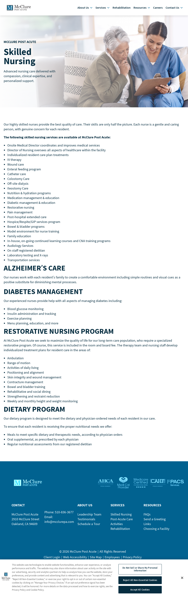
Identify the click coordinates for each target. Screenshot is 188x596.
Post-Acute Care (122, 522)
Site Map (96, 560)
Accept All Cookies (140, 591)
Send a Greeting (155, 522)
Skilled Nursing (121, 517)
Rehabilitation (120, 531)
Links (147, 527)
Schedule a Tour (88, 527)
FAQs (147, 517)
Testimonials (86, 522)
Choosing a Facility (156, 531)
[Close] (182, 579)
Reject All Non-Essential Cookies (140, 581)
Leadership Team (89, 517)
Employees (112, 560)
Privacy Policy (132, 560)
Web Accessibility (75, 560)
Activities (117, 527)
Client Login (52, 560)
